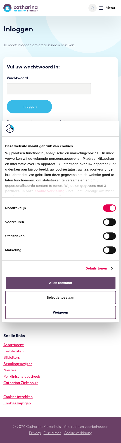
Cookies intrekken (18, 397)
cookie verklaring (50, 191)
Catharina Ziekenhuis (20, 383)
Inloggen (29, 106)
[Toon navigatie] (107, 8)
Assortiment (13, 345)
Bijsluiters (11, 357)
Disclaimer (52, 433)
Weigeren (60, 312)
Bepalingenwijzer (17, 364)
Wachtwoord (17, 78)
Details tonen (96, 268)
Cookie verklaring (78, 433)
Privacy (35, 433)
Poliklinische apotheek (21, 376)
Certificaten (13, 351)
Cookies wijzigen (17, 403)
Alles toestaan (60, 283)
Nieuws (9, 370)
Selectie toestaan (60, 297)
